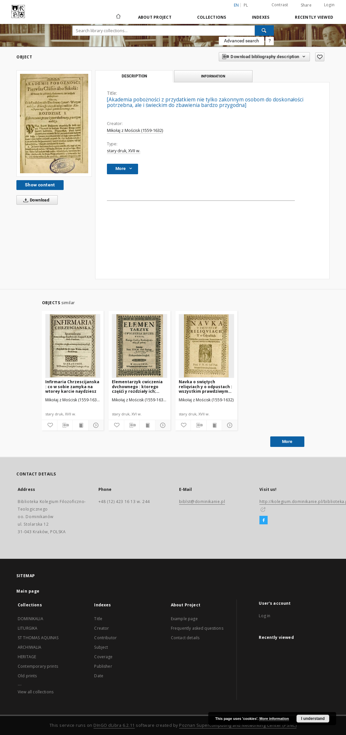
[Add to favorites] (319, 56)
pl (246, 5)
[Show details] (95, 425)
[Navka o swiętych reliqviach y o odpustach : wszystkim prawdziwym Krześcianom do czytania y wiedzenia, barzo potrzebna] (206, 345)
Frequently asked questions (197, 628)
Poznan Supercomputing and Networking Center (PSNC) (237, 725)
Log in (264, 616)
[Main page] (118, 17)
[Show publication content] (80, 425)
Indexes (261, 17)
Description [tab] (134, 76)
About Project (155, 17)
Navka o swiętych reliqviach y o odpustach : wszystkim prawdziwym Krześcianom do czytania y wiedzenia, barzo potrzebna (205, 386)
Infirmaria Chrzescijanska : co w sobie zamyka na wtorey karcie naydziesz (72, 386)
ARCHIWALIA (30, 647)
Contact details (185, 637)
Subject (101, 647)
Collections (211, 17)
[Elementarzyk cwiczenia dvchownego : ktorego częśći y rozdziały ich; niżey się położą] (139, 345)
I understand (313, 718)
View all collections (35, 692)
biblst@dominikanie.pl (202, 501)
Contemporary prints (38, 666)
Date (98, 676)
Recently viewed (314, 17)
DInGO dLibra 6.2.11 (114, 725)
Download (35, 200)
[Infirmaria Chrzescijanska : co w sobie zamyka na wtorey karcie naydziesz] (73, 345)
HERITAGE (27, 657)
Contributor (105, 637)
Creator (101, 628)
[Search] (264, 30)
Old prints (27, 676)
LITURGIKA (27, 628)
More (287, 441)
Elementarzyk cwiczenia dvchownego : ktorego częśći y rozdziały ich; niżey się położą (137, 386)
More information (274, 719)
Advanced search (241, 40)
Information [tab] (213, 76)
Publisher (103, 666)
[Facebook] (263, 520)
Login (329, 5)
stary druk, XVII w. (123, 151)
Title (98, 618)
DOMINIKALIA (30, 618)
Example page (184, 618)
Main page (28, 591)
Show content (40, 184)
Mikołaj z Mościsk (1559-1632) (135, 130)
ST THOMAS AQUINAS (38, 637)
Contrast (280, 5)
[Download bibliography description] (64, 425)
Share (306, 5)
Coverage (103, 657)
